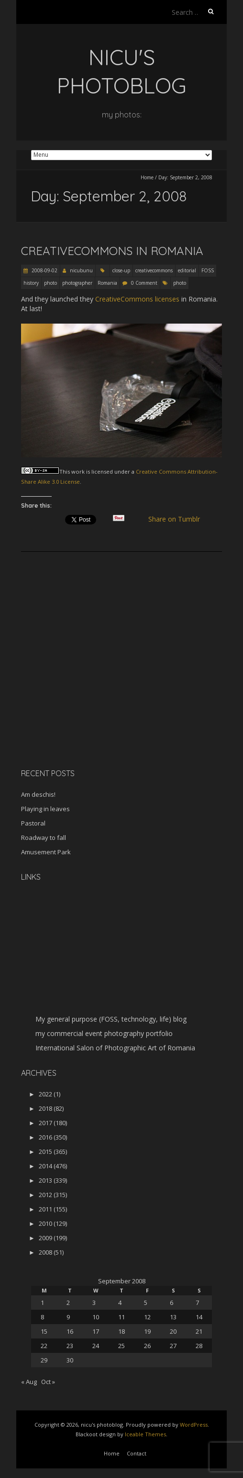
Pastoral (33, 823)
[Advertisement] (81, 693)
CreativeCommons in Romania (112, 251)
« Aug (29, 1381)
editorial (187, 270)
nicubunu (81, 270)
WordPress (194, 1424)
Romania (107, 282)
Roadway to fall (43, 837)
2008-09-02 (43, 270)
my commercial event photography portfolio (104, 1033)
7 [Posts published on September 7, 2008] (197, 1302)
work (78, 471)
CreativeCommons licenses (137, 298)
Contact (136, 1453)
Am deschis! (38, 794)
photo (50, 282)
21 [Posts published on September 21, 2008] (199, 1331)
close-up (121, 270)
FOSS (207, 270)
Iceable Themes (145, 1434)
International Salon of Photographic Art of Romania (115, 1047)
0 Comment (144, 282)
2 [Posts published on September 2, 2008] (68, 1302)
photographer (77, 282)
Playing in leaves (45, 808)
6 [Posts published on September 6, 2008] (171, 1302)
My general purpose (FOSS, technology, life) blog (111, 1019)
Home (147, 177)
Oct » (48, 1381)
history (31, 282)
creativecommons (154, 270)
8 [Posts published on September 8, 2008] (42, 1317)
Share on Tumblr (178, 519)
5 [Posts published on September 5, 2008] (145, 1302)
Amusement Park (46, 852)
